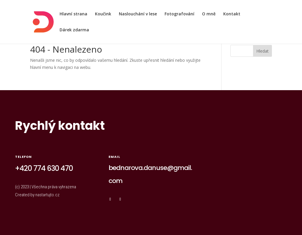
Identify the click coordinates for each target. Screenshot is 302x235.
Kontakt (231, 14)
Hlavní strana (73, 14)
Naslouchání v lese (138, 14)
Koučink (103, 14)
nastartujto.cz (47, 194)
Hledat (262, 51)
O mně (209, 14)
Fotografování (179, 14)
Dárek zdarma (74, 30)
